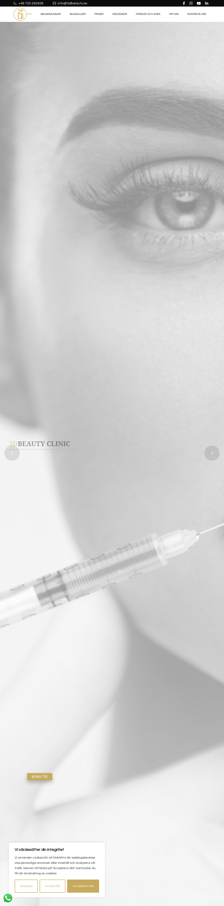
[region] (57, 870)
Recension (119, 14)
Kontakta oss (196, 14)
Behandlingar (51, 14)
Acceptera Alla (83, 886)
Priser (99, 14)
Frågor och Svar (148, 14)
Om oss (173, 14)
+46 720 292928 (30, 3)
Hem (29, 14)
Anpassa (26, 886)
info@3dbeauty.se (72, 3)
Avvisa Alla (52, 886)
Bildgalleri (78, 14)
